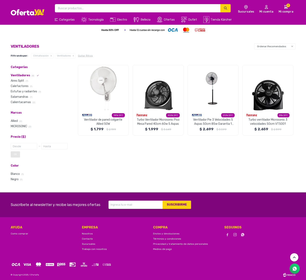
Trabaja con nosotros (94, 249)
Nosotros (87, 233)
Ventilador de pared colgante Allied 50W (103, 122)
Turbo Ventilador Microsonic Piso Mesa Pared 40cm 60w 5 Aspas (158, 122)
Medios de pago (162, 249)
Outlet (192, 19)
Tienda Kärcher (221, 19)
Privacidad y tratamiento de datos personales (180, 243)
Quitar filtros (85, 55)
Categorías (67, 19)
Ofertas (169, 19)
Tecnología (96, 19)
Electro (122, 19)
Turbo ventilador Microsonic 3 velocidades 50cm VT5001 (267, 122)
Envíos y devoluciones (166, 233)
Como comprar (19, 233)
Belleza (145, 19)
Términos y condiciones (167, 238)
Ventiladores (64, 55)
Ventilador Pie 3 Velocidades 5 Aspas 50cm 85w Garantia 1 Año (213, 122)
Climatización (41, 55)
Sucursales (88, 243)
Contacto (87, 238)
